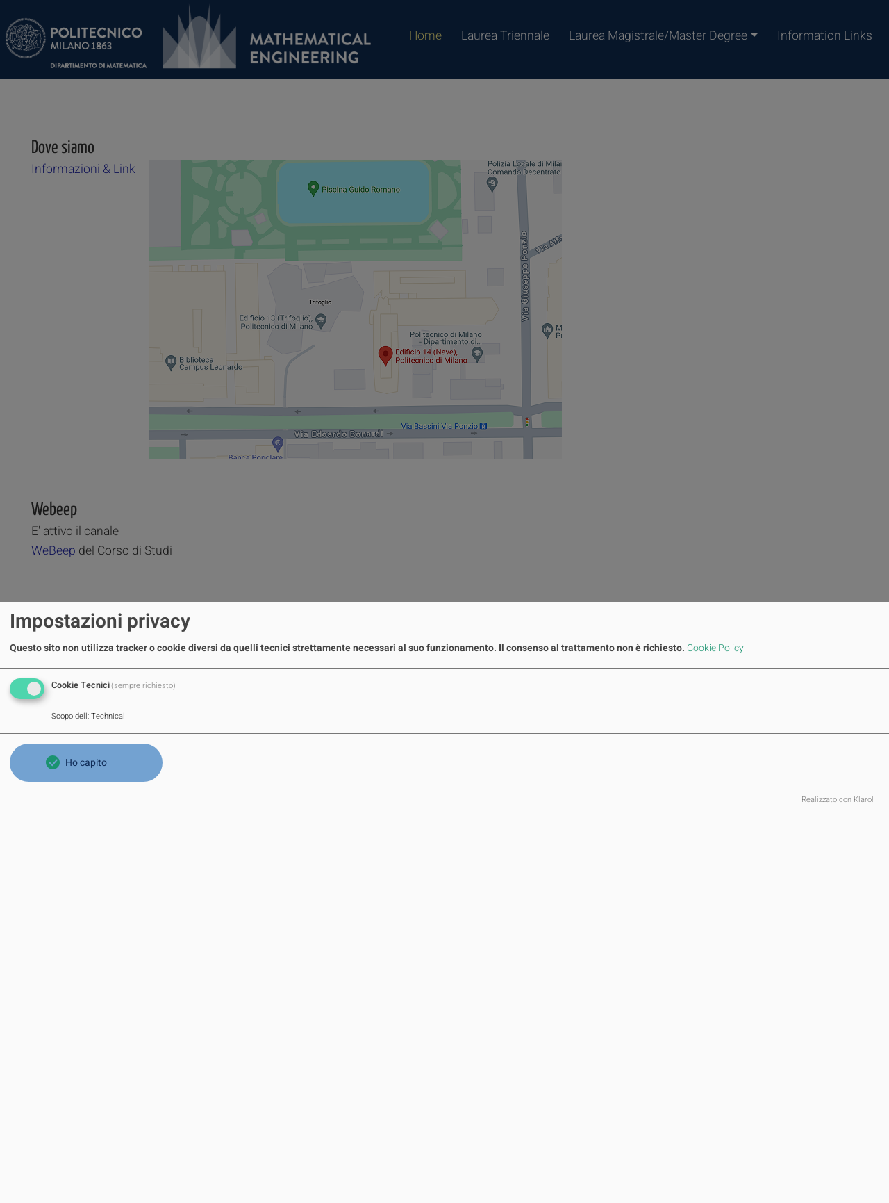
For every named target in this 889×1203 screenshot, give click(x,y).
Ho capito (86, 762)
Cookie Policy (715, 648)
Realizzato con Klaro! (837, 799)
